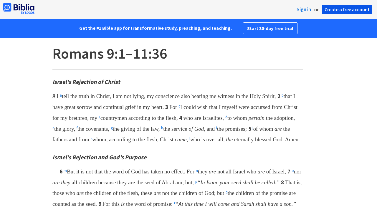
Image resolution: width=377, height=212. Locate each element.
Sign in (304, 9)
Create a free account (347, 9)
